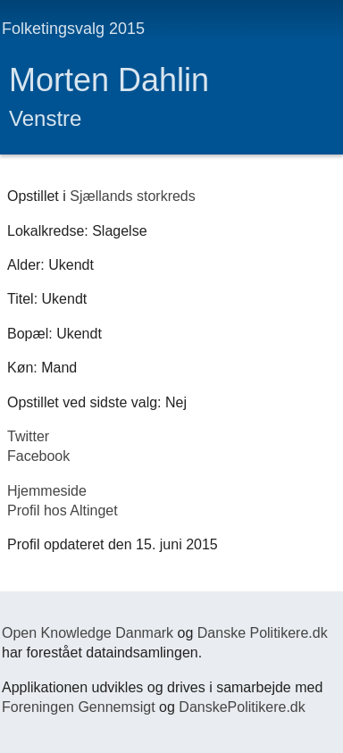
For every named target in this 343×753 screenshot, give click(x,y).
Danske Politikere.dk (262, 632)
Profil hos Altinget (62, 510)
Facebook (38, 456)
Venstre (45, 118)
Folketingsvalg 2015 (73, 29)
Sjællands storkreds (133, 196)
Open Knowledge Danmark (87, 632)
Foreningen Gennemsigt (78, 707)
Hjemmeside (47, 490)
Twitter (28, 436)
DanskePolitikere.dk (242, 707)
